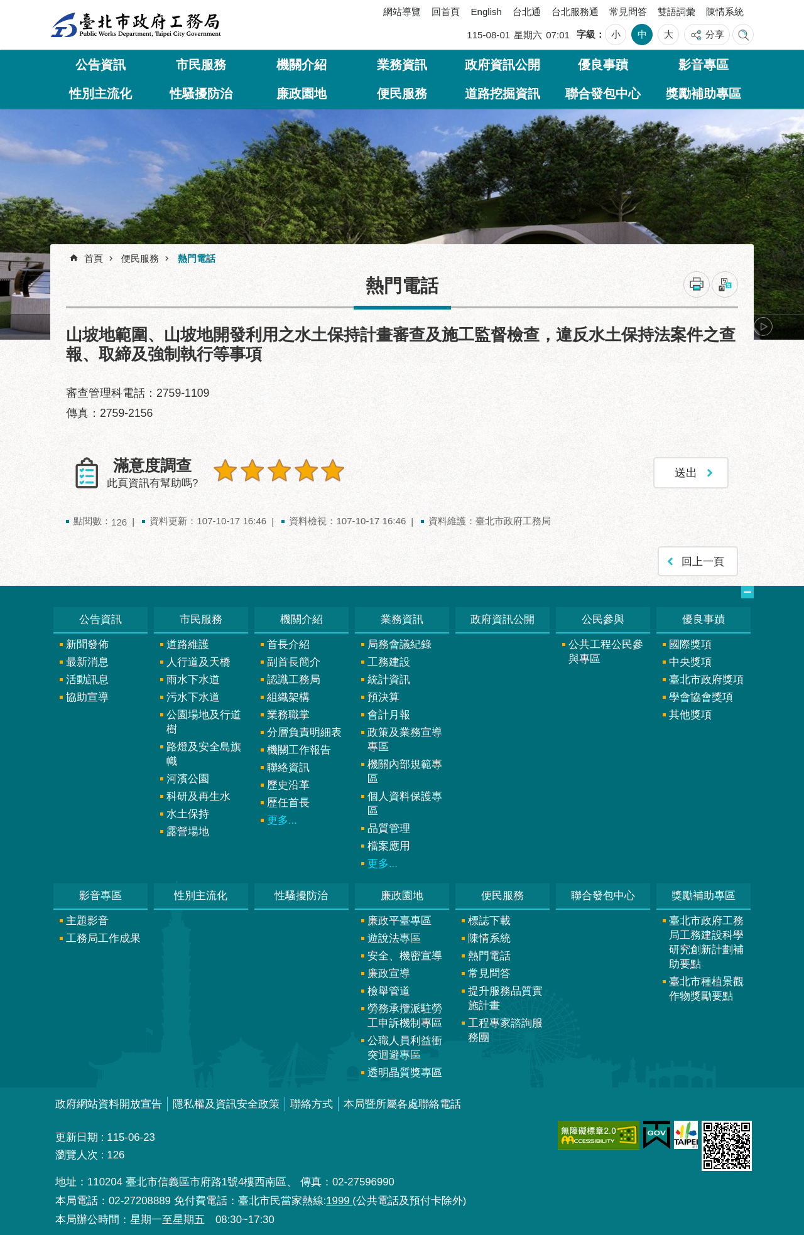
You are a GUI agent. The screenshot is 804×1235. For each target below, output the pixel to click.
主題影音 (87, 921)
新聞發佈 (87, 644)
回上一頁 (703, 561)
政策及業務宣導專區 (404, 739)
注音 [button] (725, 284)
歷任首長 (288, 803)
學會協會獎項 (701, 697)
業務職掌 (288, 715)
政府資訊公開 (502, 65)
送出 (225, 497)
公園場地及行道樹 (203, 722)
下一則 (763, 326)
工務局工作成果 (103, 938)
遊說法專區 (394, 938)
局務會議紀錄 (399, 644)
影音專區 (703, 65)
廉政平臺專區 (399, 921)
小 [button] (616, 34)
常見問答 (628, 11)
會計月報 (388, 715)
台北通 (527, 11)
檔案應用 (388, 846)
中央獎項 (690, 662)
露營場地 (187, 832)
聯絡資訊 (288, 768)
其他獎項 (690, 715)
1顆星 (225, 470)
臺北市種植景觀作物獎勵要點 (706, 989)
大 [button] (668, 34)
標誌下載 (489, 921)
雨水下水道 (193, 680)
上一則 (84, 326)
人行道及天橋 (198, 662)
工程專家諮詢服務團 (505, 1030)
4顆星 (306, 470)
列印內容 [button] (696, 284)
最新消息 (87, 662)
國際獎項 (690, 644)
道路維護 (187, 644)
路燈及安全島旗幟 (203, 754)
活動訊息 (87, 680)
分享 (714, 34)
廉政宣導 (388, 973)
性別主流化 (100, 93)
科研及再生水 (198, 796)
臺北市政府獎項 (706, 680)
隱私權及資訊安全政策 (226, 1104)
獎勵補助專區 (703, 93)
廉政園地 (301, 93)
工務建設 (388, 662)
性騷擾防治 (201, 93)
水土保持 (187, 814)
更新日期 (76, 1137)
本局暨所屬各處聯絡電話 (402, 1104)
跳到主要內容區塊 (6, 6)
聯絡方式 (311, 1104)
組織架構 (288, 697)
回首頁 (446, 11)
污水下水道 (193, 697)
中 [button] (642, 34)
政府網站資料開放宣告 (108, 1104)
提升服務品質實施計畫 (505, 998)
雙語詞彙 (676, 11)
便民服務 (402, 93)
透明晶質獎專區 (404, 1073)
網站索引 (743, 34)
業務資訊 (402, 65)
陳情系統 (725, 11)
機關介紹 (301, 65)
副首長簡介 (293, 662)
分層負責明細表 (304, 732)
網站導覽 (402, 11)
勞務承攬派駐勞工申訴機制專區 (404, 1016)
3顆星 (279, 470)
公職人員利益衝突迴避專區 (404, 1048)
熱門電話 (196, 258)
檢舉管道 (388, 991)
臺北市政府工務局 (135, 25)
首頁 (93, 258)
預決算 (383, 697)
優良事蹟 (603, 65)
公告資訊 (100, 65)
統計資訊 (388, 680)
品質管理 (388, 828)
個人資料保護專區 (404, 803)
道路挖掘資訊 (502, 93)
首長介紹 (288, 644)
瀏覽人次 (76, 1155)
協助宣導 (87, 697)
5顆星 (333, 470)
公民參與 (603, 619)
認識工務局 (293, 680)
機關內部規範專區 (404, 771)
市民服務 (201, 65)
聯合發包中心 (603, 93)
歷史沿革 (288, 785)
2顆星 (252, 470)
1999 (339, 1201)
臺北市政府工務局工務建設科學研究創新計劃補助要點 (706, 942)
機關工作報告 (299, 750)
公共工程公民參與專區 (605, 652)
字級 (586, 34)
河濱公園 (187, 779)
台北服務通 (575, 11)
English (486, 11)
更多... (282, 820)
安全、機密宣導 (404, 956)
